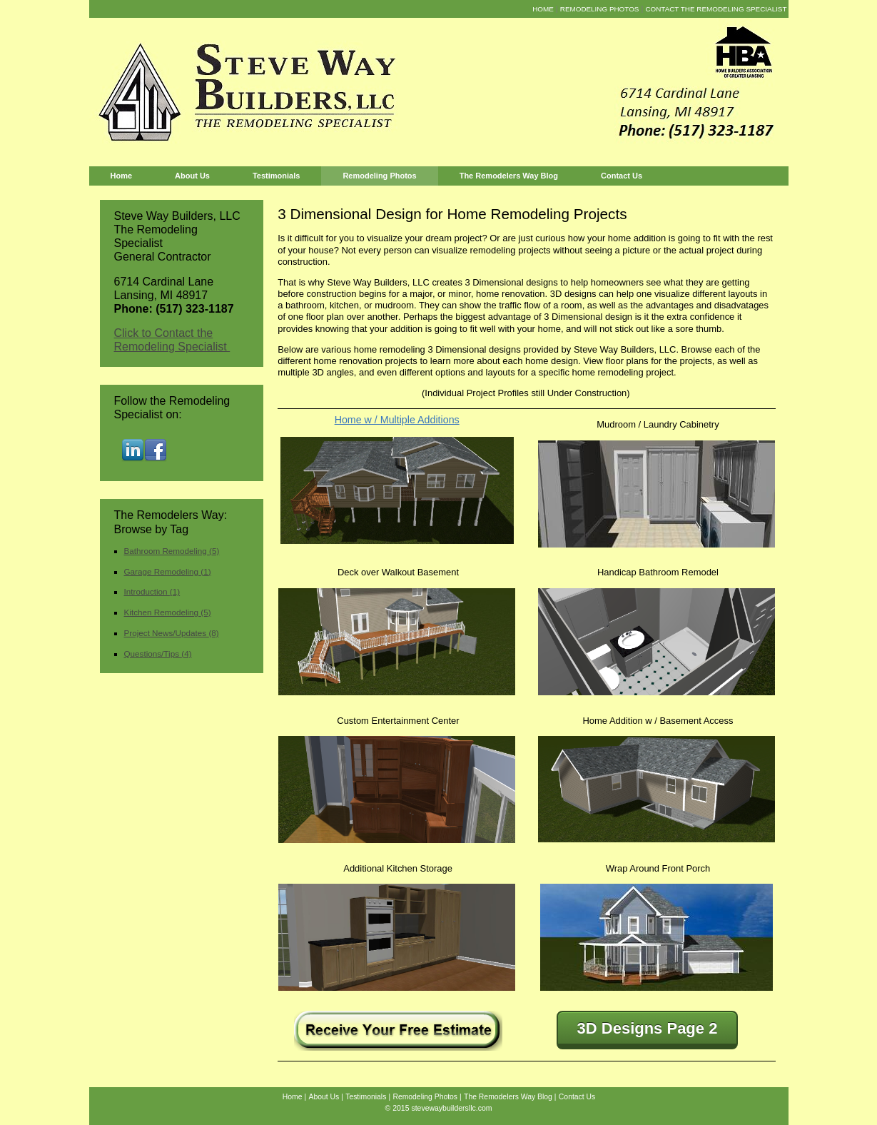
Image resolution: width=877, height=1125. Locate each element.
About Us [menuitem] (192, 175)
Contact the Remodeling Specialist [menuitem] (715, 9)
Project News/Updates (171, 632)
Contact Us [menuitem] (621, 175)
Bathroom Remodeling (172, 550)
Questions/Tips (158, 653)
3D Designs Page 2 (647, 1028)
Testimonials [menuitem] (276, 175)
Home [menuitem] (543, 9)
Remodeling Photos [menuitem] (599, 9)
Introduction (152, 591)
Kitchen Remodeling (167, 612)
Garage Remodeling (167, 571)
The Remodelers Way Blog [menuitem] (509, 175)
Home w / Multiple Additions (397, 419)
